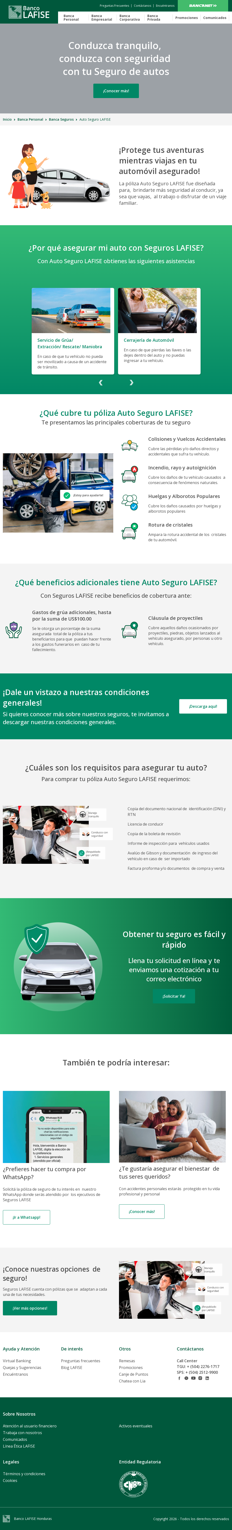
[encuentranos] (165, 6)
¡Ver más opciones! (30, 1308)
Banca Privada (153, 17)
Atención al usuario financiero (30, 1426)
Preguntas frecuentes (80, 1360)
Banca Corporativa (129, 17)
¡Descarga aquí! (203, 706)
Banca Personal (71, 17)
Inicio (7, 119)
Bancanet (203, 6)
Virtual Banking (17, 1360)
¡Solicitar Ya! (174, 996)
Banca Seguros (61, 119)
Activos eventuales (135, 1426)
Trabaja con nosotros (22, 1432)
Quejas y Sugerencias (22, 1367)
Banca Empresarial (101, 17)
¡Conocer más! (116, 90)
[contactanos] (114, 6)
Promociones (186, 17)
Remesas (127, 1360)
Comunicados (214, 17)
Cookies (10, 1480)
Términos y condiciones (24, 1473)
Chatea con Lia (132, 1381)
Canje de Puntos (133, 1374)
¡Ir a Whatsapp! (26, 1217)
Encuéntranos (15, 1374)
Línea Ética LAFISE (19, 1446)
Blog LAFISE (71, 1367)
